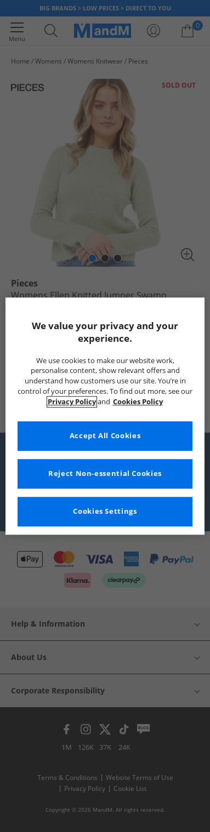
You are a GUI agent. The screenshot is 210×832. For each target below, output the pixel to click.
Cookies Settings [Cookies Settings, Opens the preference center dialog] (105, 511)
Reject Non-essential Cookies (105, 473)
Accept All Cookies (105, 435)
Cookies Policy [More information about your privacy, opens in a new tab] (138, 401)
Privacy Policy (72, 401)
